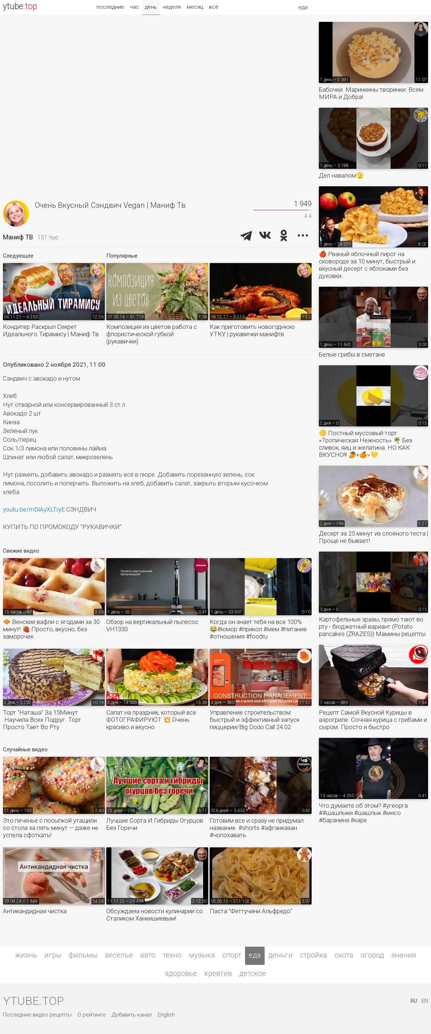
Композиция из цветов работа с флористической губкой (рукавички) (151, 334)
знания (403, 955)
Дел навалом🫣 (341, 175)
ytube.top (33, 1001)
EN (425, 1001)
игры (53, 955)
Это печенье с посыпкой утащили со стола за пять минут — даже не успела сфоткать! (50, 828)
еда (255, 955)
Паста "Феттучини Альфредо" (251, 911)
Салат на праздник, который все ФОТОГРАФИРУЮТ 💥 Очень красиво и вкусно (151, 720)
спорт (231, 955)
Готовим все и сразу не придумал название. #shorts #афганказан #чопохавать (257, 828)
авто (147, 955)
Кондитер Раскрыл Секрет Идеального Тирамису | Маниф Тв (51, 330)
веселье (119, 955)
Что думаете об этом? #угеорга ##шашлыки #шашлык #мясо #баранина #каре (363, 813)
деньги (280, 955)
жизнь (26, 955)
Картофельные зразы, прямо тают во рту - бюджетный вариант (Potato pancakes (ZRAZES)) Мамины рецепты (372, 626)
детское (252, 973)
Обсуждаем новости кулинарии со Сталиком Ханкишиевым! (154, 914)
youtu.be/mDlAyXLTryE (34, 509)
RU (414, 1001)
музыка (202, 955)
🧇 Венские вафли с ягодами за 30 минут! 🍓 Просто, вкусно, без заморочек (51, 629)
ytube (20, 6)
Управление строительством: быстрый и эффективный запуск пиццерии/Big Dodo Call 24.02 (255, 720)
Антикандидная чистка (35, 911)
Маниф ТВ (18, 237)
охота (344, 955)
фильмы (83, 955)
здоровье (181, 973)
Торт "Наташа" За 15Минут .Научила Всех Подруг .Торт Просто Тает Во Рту (42, 720)
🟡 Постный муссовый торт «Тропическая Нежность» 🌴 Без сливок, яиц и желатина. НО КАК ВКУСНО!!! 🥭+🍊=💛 (365, 443)
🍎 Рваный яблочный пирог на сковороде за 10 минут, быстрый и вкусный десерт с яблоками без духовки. (367, 264)
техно (172, 955)
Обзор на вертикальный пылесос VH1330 (152, 625)
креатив (218, 973)
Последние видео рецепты (37, 1014)
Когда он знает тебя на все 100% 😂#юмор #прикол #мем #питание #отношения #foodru (258, 629)
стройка (313, 955)
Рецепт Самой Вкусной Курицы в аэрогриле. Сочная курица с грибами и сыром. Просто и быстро (373, 720)
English (166, 1014)
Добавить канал (132, 1014)
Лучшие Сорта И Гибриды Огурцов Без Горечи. (154, 824)
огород (372, 955)
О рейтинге (92, 1014)
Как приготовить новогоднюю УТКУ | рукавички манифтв (252, 330)
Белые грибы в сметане (352, 354)
